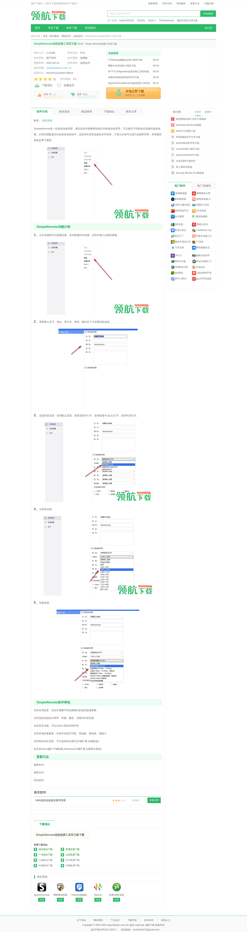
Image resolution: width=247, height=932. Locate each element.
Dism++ (152, 20)
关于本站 (81, 920)
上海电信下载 (45, 860)
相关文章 (131, 111)
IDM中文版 (178, 261)
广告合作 (115, 920)
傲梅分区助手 (201, 256)
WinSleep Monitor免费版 (188, 125)
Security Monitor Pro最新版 (190, 173)
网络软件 (66, 36)
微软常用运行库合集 (187, 20)
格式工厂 (177, 236)
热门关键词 (204, 185)
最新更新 (153, 3)
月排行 (198, 112)
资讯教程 (181, 3)
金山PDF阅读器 (201, 279)
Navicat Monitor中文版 (187, 155)
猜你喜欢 (64, 111)
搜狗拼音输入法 (201, 199)
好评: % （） (53, 95)
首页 (37, 27)
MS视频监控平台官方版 (188, 137)
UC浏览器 (199, 211)
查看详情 (154, 800)
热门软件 (180, 185)
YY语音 (198, 242)
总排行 (208, 112)
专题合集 (209, 3)
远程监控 (78, 36)
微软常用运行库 (180, 242)
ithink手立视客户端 (185, 131)
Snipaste (198, 267)
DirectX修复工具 (201, 261)
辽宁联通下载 (73, 860)
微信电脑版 (199, 217)
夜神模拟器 (178, 199)
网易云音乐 (200, 224)
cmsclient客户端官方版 (188, 149)
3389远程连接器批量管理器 (50, 800)
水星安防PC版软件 (185, 161)
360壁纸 (177, 273)
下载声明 (132, 920)
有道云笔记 (178, 230)
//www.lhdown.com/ (57, 67)
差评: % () (86, 95)
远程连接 (47, 120)
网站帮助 (98, 920)
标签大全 (195, 3)
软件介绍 (42, 111)
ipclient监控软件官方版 (187, 143)
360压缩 (177, 224)
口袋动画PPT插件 (201, 273)
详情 (41, 899)
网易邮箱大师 (201, 193)
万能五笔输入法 (201, 236)
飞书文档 (177, 248)
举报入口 (165, 920)
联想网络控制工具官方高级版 (191, 119)
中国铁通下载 (73, 865)
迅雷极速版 (179, 193)
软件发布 (148, 920)
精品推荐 (86, 111)
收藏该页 (65, 85)
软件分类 (167, 3)
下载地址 (43, 85)
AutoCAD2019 (126, 20)
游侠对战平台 (180, 211)
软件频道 (54, 36)
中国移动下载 (45, 865)
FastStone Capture (201, 230)
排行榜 (208, 27)
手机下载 (53, 27)
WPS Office (179, 279)
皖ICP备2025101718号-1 (104, 929)
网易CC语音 (200, 205)
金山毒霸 (177, 217)
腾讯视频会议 (201, 248)
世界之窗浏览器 (180, 205)
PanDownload (166, 20)
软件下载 (71, 27)
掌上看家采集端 (184, 167)
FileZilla (141, 20)
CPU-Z (176, 256)
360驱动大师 (179, 267)
